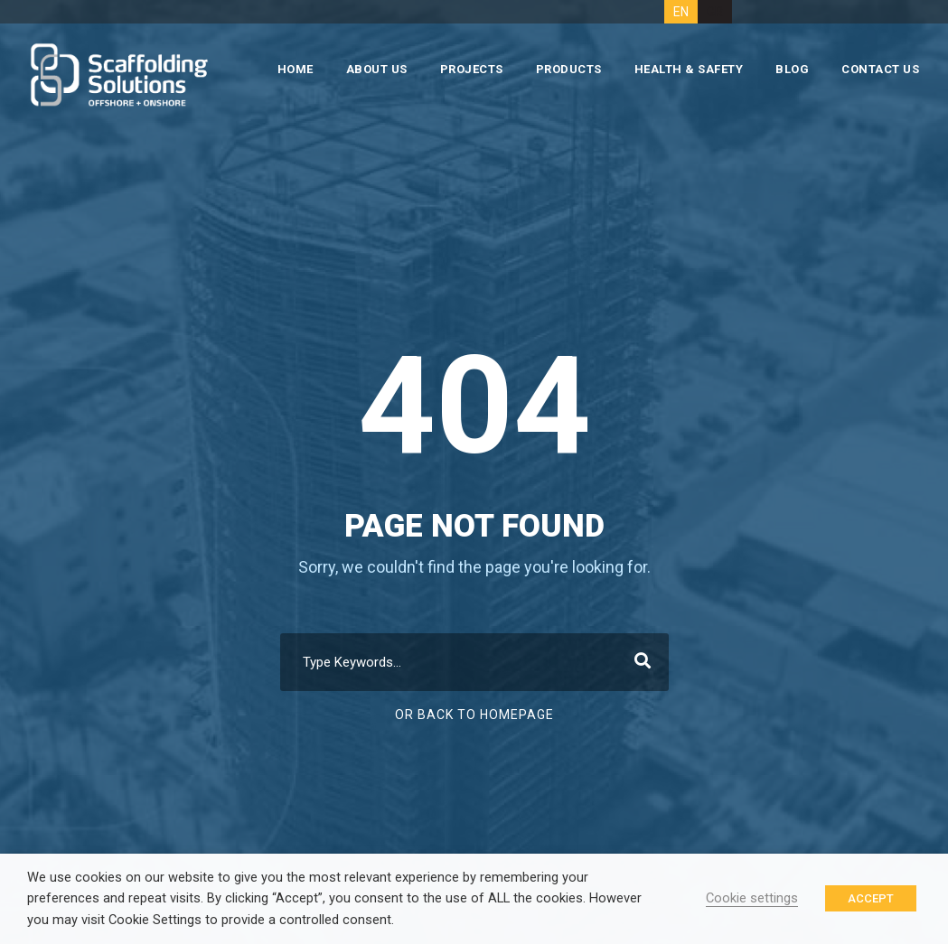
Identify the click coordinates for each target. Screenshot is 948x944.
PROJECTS (471, 69)
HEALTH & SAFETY (689, 69)
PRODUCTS (569, 69)
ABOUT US (377, 69)
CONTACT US (880, 69)
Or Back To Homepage (474, 714)
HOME (295, 69)
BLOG (792, 69)
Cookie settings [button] (752, 898)
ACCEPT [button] (871, 898)
